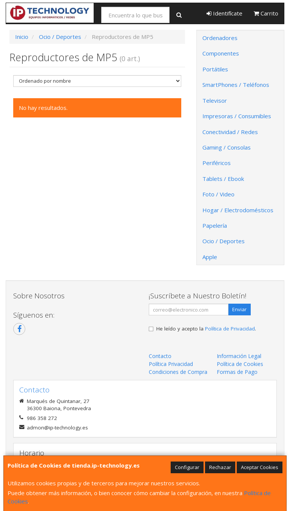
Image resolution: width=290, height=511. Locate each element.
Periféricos (216, 163)
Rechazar (220, 467)
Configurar (187, 467)
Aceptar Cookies (259, 467)
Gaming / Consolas (226, 147)
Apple (209, 257)
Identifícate (224, 13)
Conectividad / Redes (230, 132)
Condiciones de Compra (178, 371)
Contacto (160, 356)
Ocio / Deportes (223, 241)
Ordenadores (220, 38)
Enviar (239, 309)
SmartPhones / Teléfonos (235, 84)
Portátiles (215, 69)
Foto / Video (218, 194)
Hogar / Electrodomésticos (237, 210)
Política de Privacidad (230, 328)
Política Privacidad (171, 363)
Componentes (220, 53)
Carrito (266, 13)
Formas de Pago (237, 371)
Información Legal (239, 356)
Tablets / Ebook (223, 178)
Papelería (214, 225)
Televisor (214, 100)
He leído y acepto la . (206, 328)
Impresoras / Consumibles (236, 116)
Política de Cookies (240, 363)
